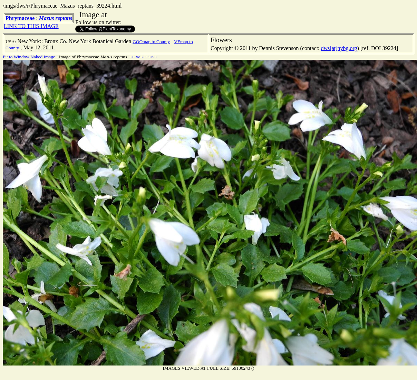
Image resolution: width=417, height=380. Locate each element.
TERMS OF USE (143, 57)
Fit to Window (16, 56)
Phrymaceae (20, 18)
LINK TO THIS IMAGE (31, 26)
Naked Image (42, 56)
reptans (63, 18)
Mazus (46, 18)
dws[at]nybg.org (339, 48)
